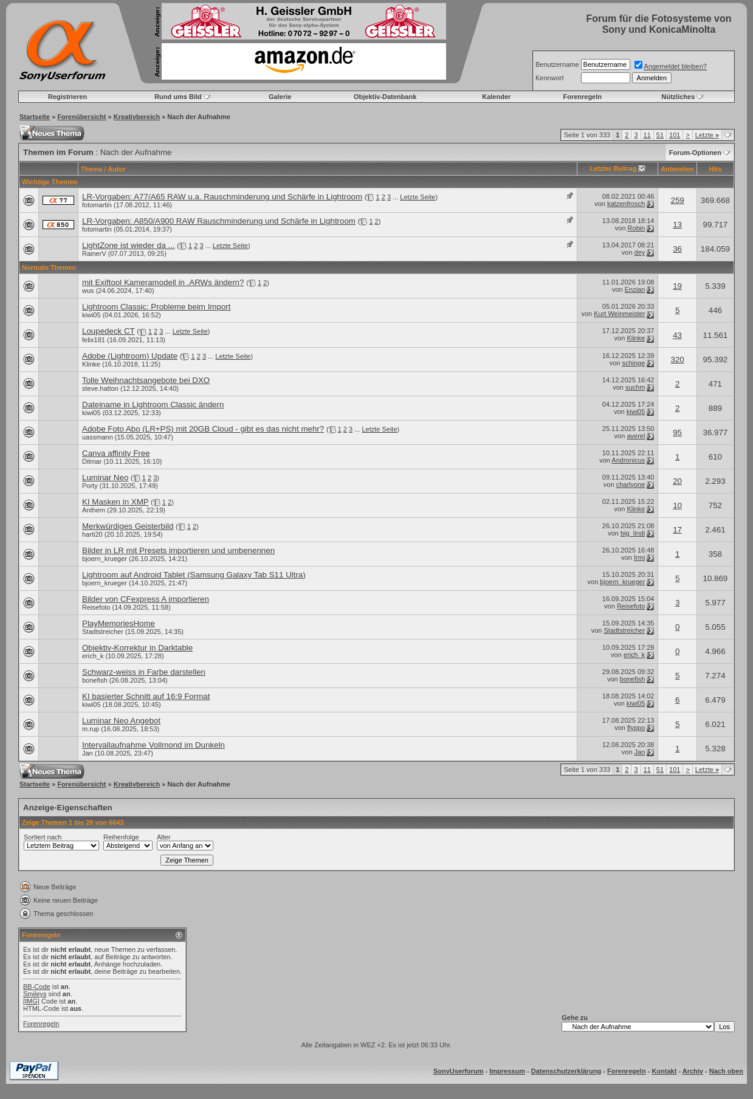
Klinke (636, 338)
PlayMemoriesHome (118, 623)
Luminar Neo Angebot (121, 720)
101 (674, 135)
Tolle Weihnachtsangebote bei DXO (146, 380)
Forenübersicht (81, 116)
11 (647, 135)
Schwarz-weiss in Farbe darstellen (143, 672)
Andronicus (628, 460)
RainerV (94, 253)
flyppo (636, 727)
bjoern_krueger (104, 558)
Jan (87, 753)
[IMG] (31, 1001)
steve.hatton (100, 388)
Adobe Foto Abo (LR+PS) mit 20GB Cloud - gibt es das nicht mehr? (203, 428)
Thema (91, 169)
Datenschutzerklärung (566, 1071)
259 (677, 200)
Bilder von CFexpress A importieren (145, 599)
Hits (715, 169)
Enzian (635, 289)
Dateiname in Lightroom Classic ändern (153, 404)
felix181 (93, 339)
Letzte (707, 135)
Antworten (677, 169)
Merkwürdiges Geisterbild (127, 526)
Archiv (693, 1071)
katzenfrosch (626, 203)
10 (677, 505)
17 (677, 529)
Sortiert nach (42, 837)
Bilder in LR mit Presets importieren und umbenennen (178, 550)
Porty (90, 485)
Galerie (280, 96)
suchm (635, 387)
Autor (116, 169)
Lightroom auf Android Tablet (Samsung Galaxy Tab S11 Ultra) (194, 574)
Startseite (34, 116)
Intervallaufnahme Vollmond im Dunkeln (153, 744)
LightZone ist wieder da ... (128, 245)
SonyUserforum (458, 1071)
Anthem (93, 510)
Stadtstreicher (102, 631)
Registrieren (67, 96)
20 (677, 481)
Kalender (496, 96)
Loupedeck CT (108, 331)
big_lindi (633, 533)
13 (677, 224)
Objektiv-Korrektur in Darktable (137, 647)
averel (636, 435)
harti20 (92, 534)
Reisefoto (96, 607)
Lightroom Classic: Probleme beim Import (156, 306)
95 (677, 432)
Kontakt (664, 1071)
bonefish (95, 680)
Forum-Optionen (695, 152)
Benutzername (557, 64)
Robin (636, 228)
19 (677, 286)
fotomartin (97, 204)
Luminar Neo (105, 477)
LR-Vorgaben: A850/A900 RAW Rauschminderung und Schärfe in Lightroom (219, 221)
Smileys (35, 993)
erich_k (92, 656)
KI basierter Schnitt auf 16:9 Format (146, 696)
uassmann (97, 437)
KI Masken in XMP (115, 501)
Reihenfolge (121, 837)
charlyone (630, 484)
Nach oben (726, 1071)
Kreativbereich (137, 116)
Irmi (639, 557)
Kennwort (549, 77)
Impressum (507, 1071)
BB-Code (36, 986)
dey (639, 252)
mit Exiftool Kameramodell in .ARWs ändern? (163, 282)
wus (88, 290)
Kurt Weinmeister (619, 313)
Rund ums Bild (178, 96)
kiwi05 (91, 315)
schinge (633, 363)
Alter (164, 837)
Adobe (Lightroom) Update (129, 355)
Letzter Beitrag (613, 168)
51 (660, 135)
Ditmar (91, 461)
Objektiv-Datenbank (385, 96)
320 (677, 359)
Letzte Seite (417, 197)
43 (677, 335)
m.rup (90, 728)
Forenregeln (582, 96)
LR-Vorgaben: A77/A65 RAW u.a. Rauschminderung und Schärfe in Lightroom (222, 196)
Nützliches (678, 96)
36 (677, 248)
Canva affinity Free (116, 453)
